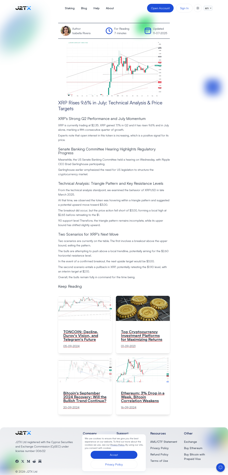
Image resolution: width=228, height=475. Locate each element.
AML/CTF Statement (163, 441)
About (110, 8)
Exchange (190, 441)
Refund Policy (159, 454)
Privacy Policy (159, 448)
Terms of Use (159, 460)
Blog (84, 8)
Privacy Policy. (117, 444)
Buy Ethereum (193, 448)
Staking (70, 8)
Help (96, 8)
